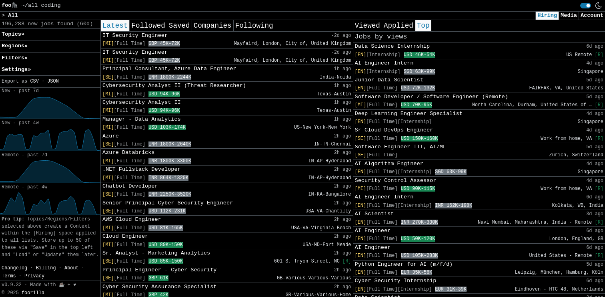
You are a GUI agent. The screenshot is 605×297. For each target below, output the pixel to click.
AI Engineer (373, 231)
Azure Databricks (128, 153)
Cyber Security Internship (396, 281)
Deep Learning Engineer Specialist (409, 114)
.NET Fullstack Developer (141, 169)
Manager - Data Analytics (141, 119)
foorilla (33, 293)
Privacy (34, 276)
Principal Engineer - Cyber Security (159, 270)
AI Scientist (374, 214)
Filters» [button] (15, 58)
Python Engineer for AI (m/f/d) (404, 264)
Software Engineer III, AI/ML (400, 147)
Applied (398, 26)
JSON (53, 81)
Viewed (367, 26)
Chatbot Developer (130, 186)
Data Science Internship (392, 46)
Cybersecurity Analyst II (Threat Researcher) (174, 86)
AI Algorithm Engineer (389, 164)
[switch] (585, 5)
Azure (110, 136)
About (71, 268)
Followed (148, 26)
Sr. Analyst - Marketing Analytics (156, 253)
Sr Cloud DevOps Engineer (394, 130)
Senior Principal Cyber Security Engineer (167, 203)
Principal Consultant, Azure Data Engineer (169, 69)
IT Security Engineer (135, 35)
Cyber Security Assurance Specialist (159, 287)
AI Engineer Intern (384, 63)
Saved (179, 26)
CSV (34, 81)
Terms (9, 276)
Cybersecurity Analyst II (141, 102)
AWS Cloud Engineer (131, 219)
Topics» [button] (13, 34)
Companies (213, 26)
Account (592, 15)
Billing (46, 268)
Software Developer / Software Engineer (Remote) (431, 97)
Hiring (547, 15)
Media (569, 15)
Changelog (14, 268)
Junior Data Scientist (389, 80)
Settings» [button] (16, 70)
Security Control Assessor (396, 181)
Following (254, 26)
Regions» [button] (15, 46)
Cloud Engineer (125, 236)
